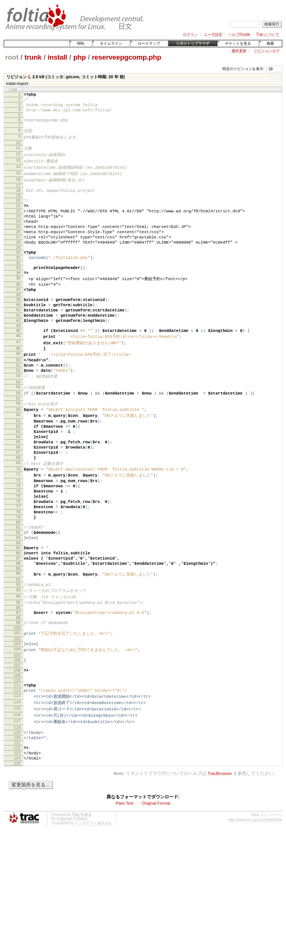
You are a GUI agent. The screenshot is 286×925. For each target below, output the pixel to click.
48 (18, 382)
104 (17, 726)
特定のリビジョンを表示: (243, 69)
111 (17, 765)
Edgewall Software (72, 909)
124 (17, 848)
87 (18, 626)
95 (18, 675)
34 (18, 296)
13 (18, 167)
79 (18, 578)
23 (18, 229)
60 (18, 457)
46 (18, 369)
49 (18, 389)
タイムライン (111, 43)
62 (18, 470)
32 (18, 284)
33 (18, 289)
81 (18, 589)
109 (17, 755)
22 (18, 223)
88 (18, 632)
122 (17, 835)
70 (18, 521)
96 (18, 681)
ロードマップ (149, 43)
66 (18, 495)
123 (17, 841)
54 (18, 421)
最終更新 (239, 51)
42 (18, 345)
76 (18, 559)
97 (18, 686)
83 (18, 602)
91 (18, 650)
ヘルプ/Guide (239, 34)
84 (18, 608)
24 (18, 235)
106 (17, 738)
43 (18, 351)
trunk (33, 57)
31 (18, 278)
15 (18, 180)
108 (17, 749)
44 (18, 358)
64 (18, 483)
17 (18, 194)
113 (17, 778)
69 (18, 514)
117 (17, 804)
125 (17, 854)
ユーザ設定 (213, 34)
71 (18, 527)
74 (18, 547)
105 (17, 733)
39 (18, 326)
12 (18, 160)
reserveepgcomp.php (126, 57)
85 (18, 613)
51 (18, 402)
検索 (270, 43)
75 (18, 553)
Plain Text (125, 894)
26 (18, 248)
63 (18, 476)
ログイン (190, 34)
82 (18, 596)
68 (18, 508)
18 (18, 199)
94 (18, 668)
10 (18, 149)
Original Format (156, 894)
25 (18, 242)
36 (18, 309)
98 (18, 692)
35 (18, 302)
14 (18, 174)
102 (17, 715)
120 (17, 824)
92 (18, 655)
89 (18, 639)
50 (18, 395)
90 (18, 644)
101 (17, 708)
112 (17, 771)
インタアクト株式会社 (93, 914)
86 (18, 620)
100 (17, 703)
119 (17, 817)
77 (18, 566)
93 (18, 661)
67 (18, 502)
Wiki (80, 43)
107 (17, 744)
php (79, 57)
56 (18, 433)
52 (18, 408)
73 (18, 540)
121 (17, 830)
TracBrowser (219, 864)
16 (18, 187)
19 (18, 205)
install (57, 57)
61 (18, 464)
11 (18, 154)
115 (17, 791)
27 (18, 254)
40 (18, 332)
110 (17, 760)
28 (18, 261)
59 (18, 451)
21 (18, 216)
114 (17, 784)
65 (18, 489)
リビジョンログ (267, 51)
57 (18, 439)
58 (18, 444)
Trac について (267, 34)
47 (18, 376)
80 (18, 585)
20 (18, 210)
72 (18, 534)
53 (18, 414)
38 (18, 321)
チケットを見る (238, 43)
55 (18, 426)
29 (18, 267)
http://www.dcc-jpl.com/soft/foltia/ (255, 911)
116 (17, 798)
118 (17, 811)
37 (18, 315)
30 (18, 272)
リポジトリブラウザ (192, 43)
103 (17, 720)
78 (18, 572)
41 (18, 339)
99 (18, 697)
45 (18, 363)
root (12, 57)
